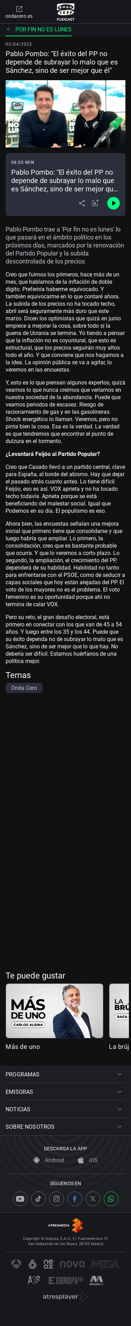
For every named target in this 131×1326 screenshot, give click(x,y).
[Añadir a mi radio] (95, 203)
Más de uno (23, 1046)
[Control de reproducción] (113, 203)
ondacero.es (19, 12)
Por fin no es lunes (39, 29)
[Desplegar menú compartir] (82, 203)
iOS (88, 1160)
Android (49, 1160)
